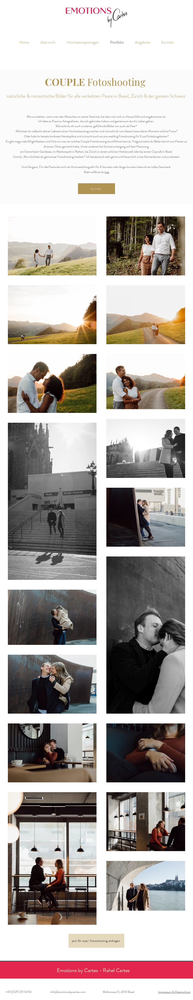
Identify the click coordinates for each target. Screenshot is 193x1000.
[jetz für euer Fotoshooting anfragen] (96, 941)
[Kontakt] (96, 188)
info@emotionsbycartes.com (68, 992)
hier (107, 172)
